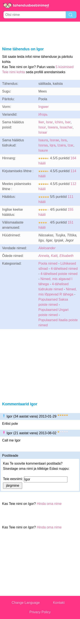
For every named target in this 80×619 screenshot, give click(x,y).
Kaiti (54, 256)
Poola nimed (47, 263)
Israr (49, 122)
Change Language (26, 602)
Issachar (66, 127)
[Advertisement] (40, 33)
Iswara (53, 127)
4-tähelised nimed (64, 268)
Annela (43, 256)
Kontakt (58, 602)
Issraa (43, 145)
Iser (68, 122)
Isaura (43, 140)
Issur (42, 127)
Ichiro (59, 122)
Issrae (54, 140)
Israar (42, 132)
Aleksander (46, 248)
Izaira (61, 145)
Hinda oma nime (49, 504)
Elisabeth (67, 256)
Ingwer (43, 107)
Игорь (43, 114)
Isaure (43, 150)
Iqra (52, 145)
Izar (70, 145)
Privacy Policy (40, 612)
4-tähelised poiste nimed (59, 274)
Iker (41, 122)
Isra (64, 140)
